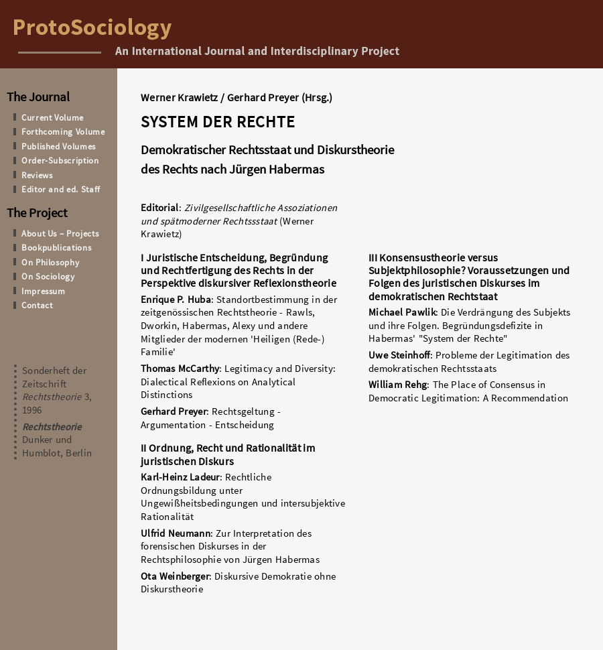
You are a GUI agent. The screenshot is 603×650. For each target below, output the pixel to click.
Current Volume (52, 117)
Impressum (43, 290)
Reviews (37, 175)
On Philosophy (50, 262)
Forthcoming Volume (63, 131)
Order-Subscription (60, 160)
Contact (37, 305)
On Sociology (48, 276)
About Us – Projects (59, 233)
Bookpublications (56, 247)
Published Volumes (58, 146)
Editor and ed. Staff (60, 189)
